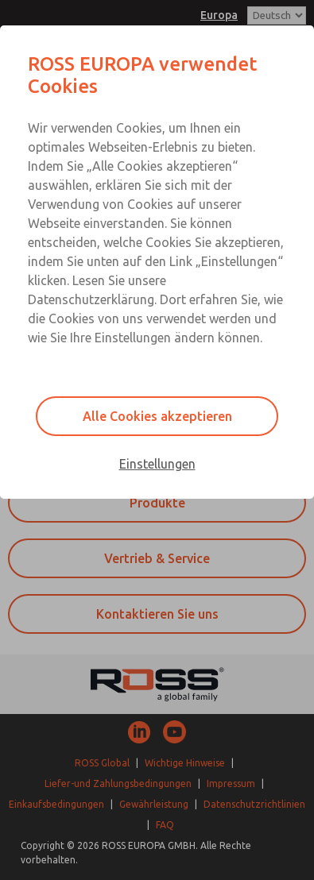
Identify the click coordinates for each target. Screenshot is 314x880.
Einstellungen (157, 464)
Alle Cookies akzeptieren (157, 416)
